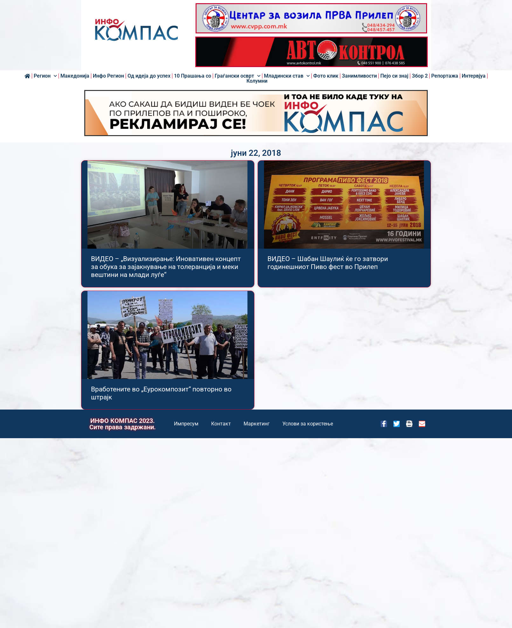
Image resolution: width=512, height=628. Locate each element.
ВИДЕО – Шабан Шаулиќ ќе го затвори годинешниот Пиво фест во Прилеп (327, 263)
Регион (45, 76)
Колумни (256, 81)
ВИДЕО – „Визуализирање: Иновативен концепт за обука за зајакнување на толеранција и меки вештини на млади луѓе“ (166, 267)
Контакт (221, 424)
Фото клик (325, 76)
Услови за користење (307, 424)
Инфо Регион (108, 76)
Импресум (186, 424)
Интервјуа (474, 76)
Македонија (74, 76)
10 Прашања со (192, 76)
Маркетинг (257, 424)
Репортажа (444, 76)
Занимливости (359, 76)
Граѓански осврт (237, 76)
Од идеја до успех (149, 76)
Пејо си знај (394, 76)
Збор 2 (420, 76)
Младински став (287, 76)
